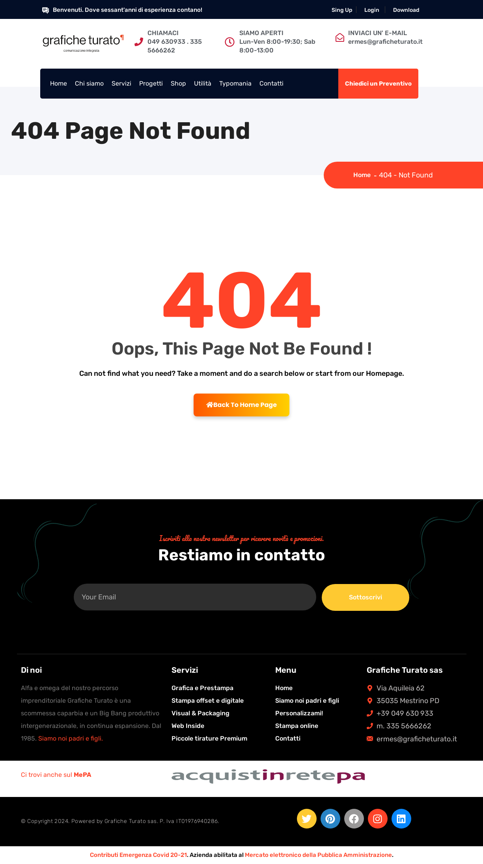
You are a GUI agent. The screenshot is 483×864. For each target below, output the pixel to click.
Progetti (151, 83)
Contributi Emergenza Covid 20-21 (138, 854)
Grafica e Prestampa (202, 688)
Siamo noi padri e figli (307, 700)
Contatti (271, 83)
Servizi (121, 83)
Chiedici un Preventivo (378, 83)
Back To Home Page (241, 404)
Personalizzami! (299, 713)
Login (371, 10)
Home (58, 83)
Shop (178, 83)
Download (406, 10)
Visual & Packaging (200, 713)
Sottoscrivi (365, 597)
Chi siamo (89, 83)
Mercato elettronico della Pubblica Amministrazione (318, 854)
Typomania (235, 83)
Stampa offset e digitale (208, 700)
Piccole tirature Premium (209, 738)
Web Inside (188, 726)
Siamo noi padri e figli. (70, 738)
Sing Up (342, 10)
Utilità (202, 83)
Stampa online (296, 726)
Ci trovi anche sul (56, 774)
